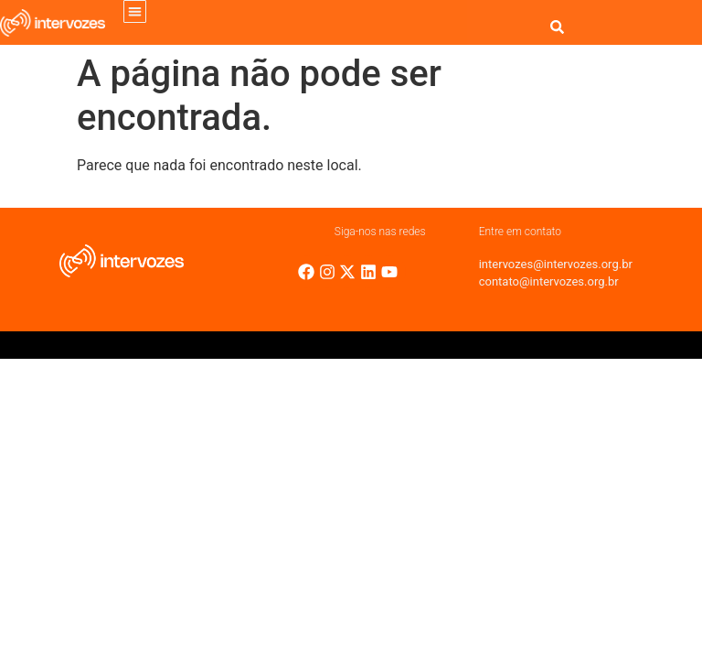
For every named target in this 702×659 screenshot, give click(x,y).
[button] (134, 11)
